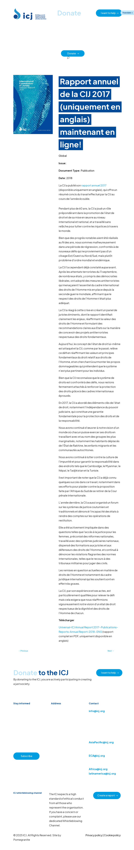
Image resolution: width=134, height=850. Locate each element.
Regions (101, 47)
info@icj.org (97, 711)
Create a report (106, 795)
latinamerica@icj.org (102, 773)
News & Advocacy (35, 47)
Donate (73, 53)
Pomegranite (21, 839)
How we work (79, 47)
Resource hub (53, 47)
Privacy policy (93, 835)
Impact (112, 47)
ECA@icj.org (97, 755)
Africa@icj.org (98, 769)
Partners (55, 53)
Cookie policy (112, 835)
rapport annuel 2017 (93, 185)
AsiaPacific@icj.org (101, 742)
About (66, 47)
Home (21, 47)
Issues (91, 47)
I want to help (108, 12)
